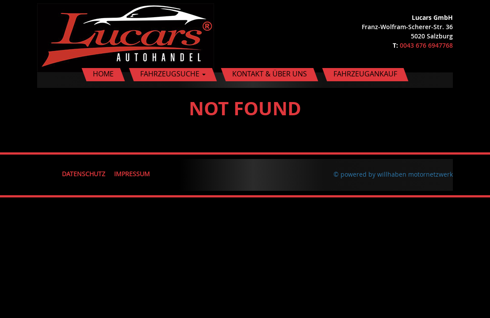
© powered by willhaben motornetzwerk (393, 174)
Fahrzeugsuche (173, 74)
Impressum (132, 174)
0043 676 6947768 (426, 45)
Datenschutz (83, 174)
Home (103, 74)
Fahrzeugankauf (365, 74)
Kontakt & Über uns (269, 74)
